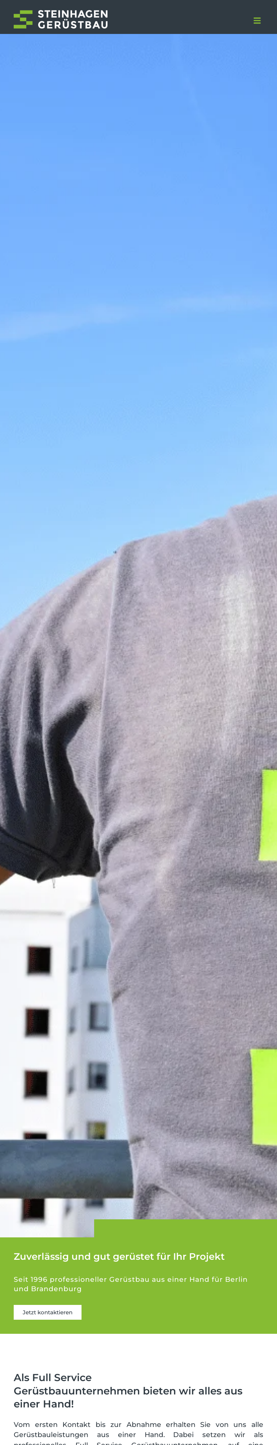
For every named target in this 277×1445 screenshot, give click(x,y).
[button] (257, 21)
